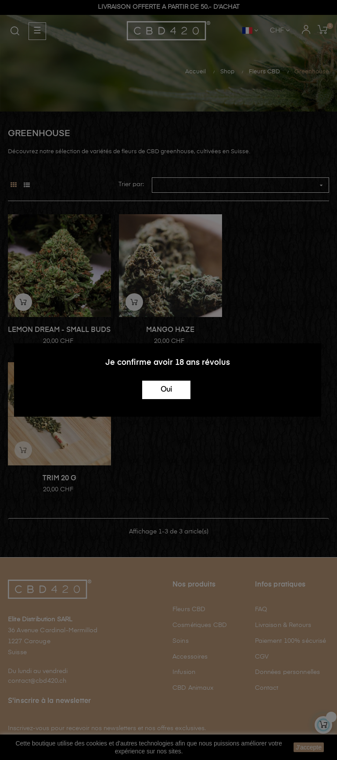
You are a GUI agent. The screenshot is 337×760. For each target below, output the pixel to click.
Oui (166, 389)
